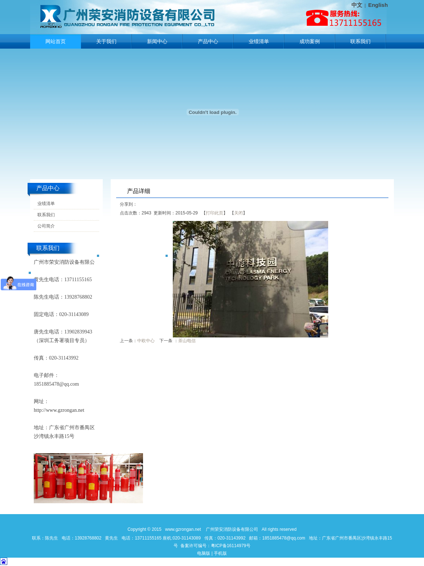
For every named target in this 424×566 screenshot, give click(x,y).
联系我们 (360, 41)
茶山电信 (187, 340)
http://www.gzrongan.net (59, 410)
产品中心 (208, 41)
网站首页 (55, 41)
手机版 (220, 553)
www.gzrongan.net (183, 529)
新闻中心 (157, 41)
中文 (356, 5)
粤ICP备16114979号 (230, 545)
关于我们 (106, 41)
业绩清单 (259, 41)
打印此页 (214, 213)
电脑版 (203, 553)
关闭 (238, 213)
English (378, 5)
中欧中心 (146, 340)
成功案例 (309, 41)
